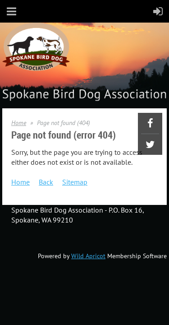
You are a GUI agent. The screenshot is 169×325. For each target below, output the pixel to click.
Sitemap (74, 181)
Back (46, 181)
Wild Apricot (88, 256)
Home (18, 123)
